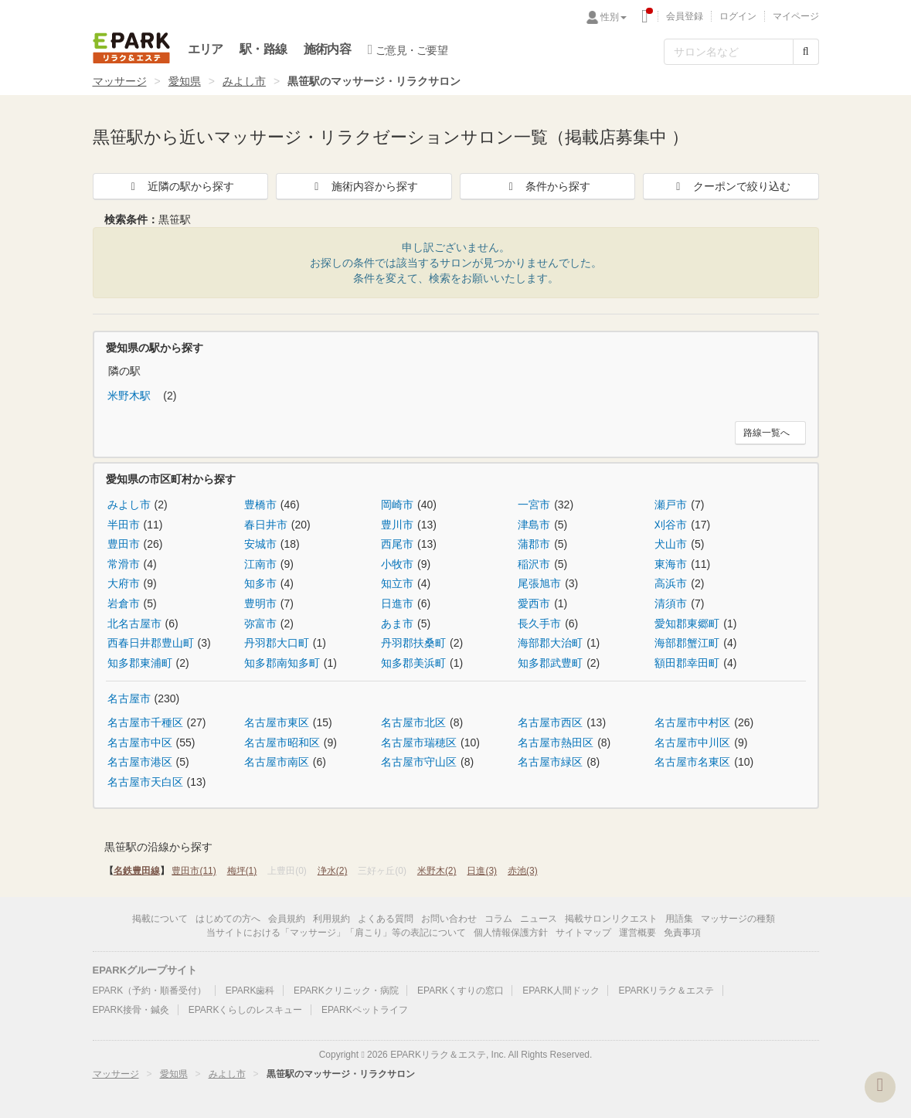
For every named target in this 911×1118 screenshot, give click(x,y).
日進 (482, 870)
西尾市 (397, 544)
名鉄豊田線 (137, 870)
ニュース (538, 918)
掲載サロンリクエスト (611, 918)
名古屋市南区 (276, 762)
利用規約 (331, 918)
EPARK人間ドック (561, 990)
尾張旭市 (539, 583)
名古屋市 (129, 698)
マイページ (796, 16)
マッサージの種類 (738, 918)
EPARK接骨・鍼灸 (131, 1009)
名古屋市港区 (139, 762)
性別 (613, 17)
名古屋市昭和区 (282, 742)
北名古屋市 (134, 623)
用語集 (679, 918)
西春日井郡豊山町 (150, 643)
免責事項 (682, 932)
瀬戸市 (670, 504)
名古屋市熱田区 (555, 742)
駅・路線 (263, 49)
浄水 (333, 870)
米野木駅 (130, 395)
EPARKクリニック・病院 (346, 990)
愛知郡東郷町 (686, 623)
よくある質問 (385, 918)
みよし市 (244, 81)
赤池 (523, 870)
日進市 (397, 603)
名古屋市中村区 (692, 722)
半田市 (123, 524)
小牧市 (397, 564)
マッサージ (120, 81)
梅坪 (242, 870)
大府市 (123, 583)
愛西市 (534, 603)
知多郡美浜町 (413, 663)
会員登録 (684, 16)
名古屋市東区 (276, 722)
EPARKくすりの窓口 (460, 990)
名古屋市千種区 (145, 722)
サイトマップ (583, 932)
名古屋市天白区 (145, 782)
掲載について (160, 918)
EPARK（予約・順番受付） (150, 990)
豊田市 (123, 544)
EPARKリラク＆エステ (131, 47)
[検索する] (806, 51)
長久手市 (539, 623)
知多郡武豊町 (550, 663)
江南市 (260, 564)
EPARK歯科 (250, 990)
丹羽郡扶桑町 (413, 643)
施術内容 (327, 49)
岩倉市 (123, 603)
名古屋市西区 (550, 722)
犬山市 (670, 544)
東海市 (670, 564)
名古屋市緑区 (550, 762)
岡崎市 (397, 504)
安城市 (260, 544)
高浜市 (670, 583)
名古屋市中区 (139, 742)
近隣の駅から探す (180, 186)
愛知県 (184, 81)
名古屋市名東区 (692, 762)
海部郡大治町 (550, 643)
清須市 (670, 603)
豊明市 (260, 603)
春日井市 (265, 524)
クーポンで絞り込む (730, 186)
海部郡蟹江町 (686, 643)
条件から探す (547, 186)
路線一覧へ (766, 432)
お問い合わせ (449, 918)
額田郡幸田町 (686, 663)
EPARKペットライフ (364, 1009)
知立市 (397, 583)
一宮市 (534, 504)
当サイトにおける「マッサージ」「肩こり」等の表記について (336, 932)
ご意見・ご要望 (407, 49)
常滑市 (123, 564)
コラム (498, 918)
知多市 (260, 583)
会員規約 (286, 918)
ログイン (737, 16)
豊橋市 (260, 504)
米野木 (437, 870)
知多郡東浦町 (139, 663)
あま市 (397, 623)
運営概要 (637, 932)
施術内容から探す (364, 186)
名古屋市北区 (413, 722)
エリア (205, 49)
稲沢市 (534, 564)
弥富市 (260, 623)
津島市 (534, 524)
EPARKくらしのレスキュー (246, 1009)
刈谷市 (670, 524)
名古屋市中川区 (692, 742)
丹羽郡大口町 (276, 643)
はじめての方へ (227, 918)
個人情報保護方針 (511, 932)
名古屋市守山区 (419, 762)
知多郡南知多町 (282, 663)
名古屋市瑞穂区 (419, 742)
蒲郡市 (534, 544)
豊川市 (397, 524)
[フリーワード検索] (729, 52)
